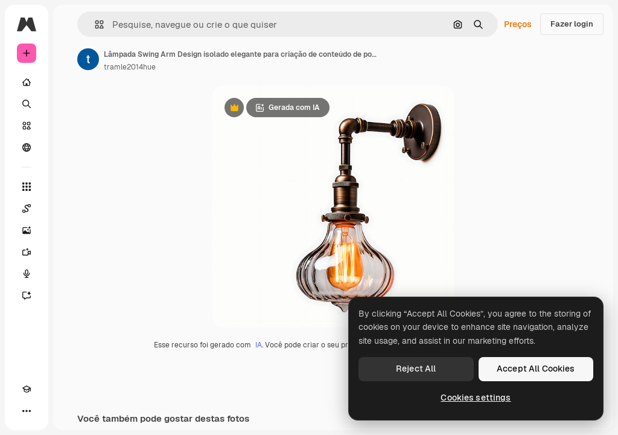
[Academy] (26, 389)
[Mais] (26, 410)
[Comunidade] (26, 147)
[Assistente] (26, 295)
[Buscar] (26, 104)
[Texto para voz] (26, 273)
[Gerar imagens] (26, 230)
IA (258, 345)
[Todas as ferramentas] (26, 186)
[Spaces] (26, 208)
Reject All (416, 368)
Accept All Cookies (536, 368)
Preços (518, 24)
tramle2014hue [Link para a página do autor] (130, 67)
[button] (94, 24)
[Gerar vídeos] (26, 252)
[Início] (26, 82)
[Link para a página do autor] (88, 59)
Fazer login (571, 24)
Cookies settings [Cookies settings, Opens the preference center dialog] (476, 397)
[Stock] (26, 125)
